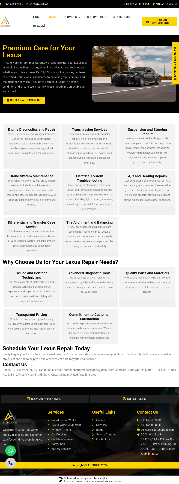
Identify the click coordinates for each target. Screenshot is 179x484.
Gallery (91, 17)
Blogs (104, 17)
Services (72, 17)
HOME (37, 17)
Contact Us (121, 17)
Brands (52, 17)
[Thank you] (48, 25)
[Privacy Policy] (52, 25)
